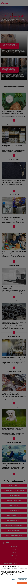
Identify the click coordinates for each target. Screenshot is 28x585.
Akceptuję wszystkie (22, 582)
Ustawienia (14, 579)
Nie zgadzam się (22, 579)
